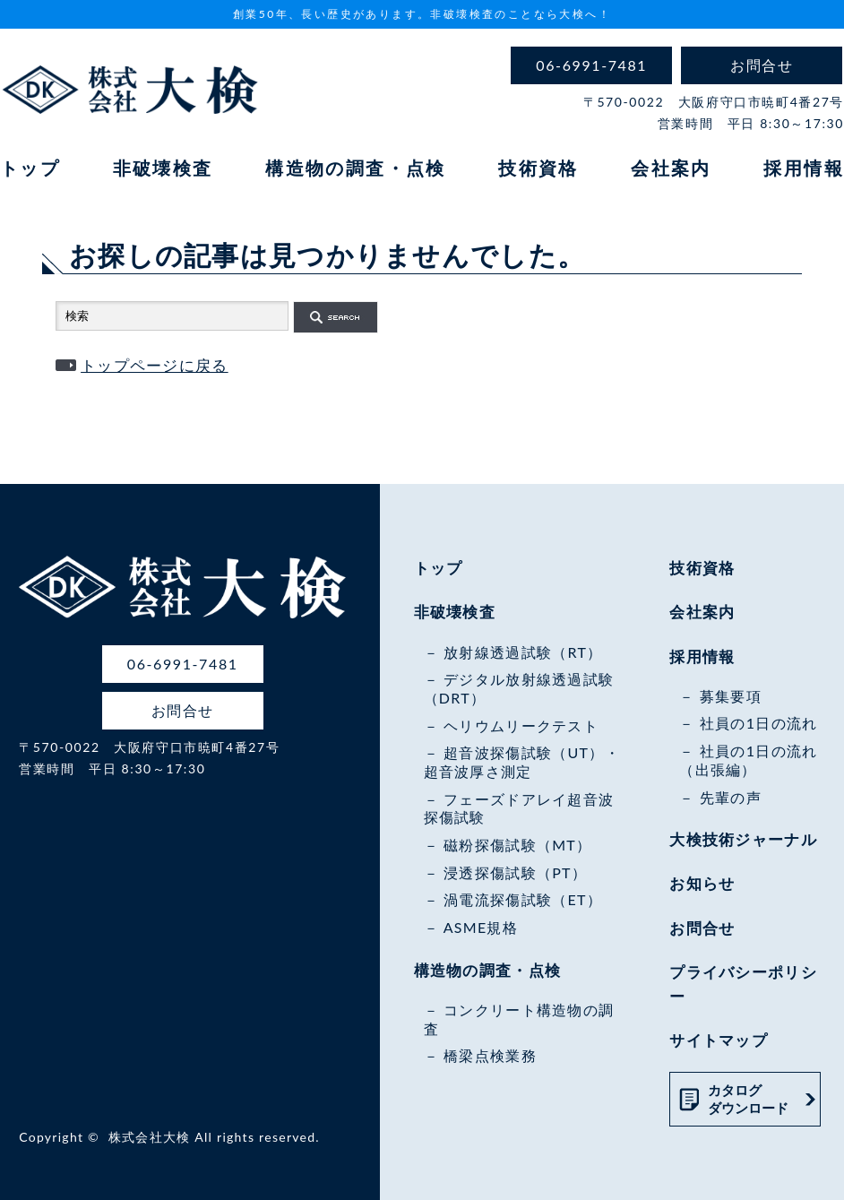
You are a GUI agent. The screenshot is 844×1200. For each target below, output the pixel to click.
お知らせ (702, 883)
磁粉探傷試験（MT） (517, 844)
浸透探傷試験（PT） (515, 872)
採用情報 (803, 167)
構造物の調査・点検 (355, 167)
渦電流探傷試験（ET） (523, 899)
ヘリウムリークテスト (521, 725)
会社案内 (671, 167)
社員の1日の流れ (759, 722)
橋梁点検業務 (490, 1055)
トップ (30, 167)
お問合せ (702, 928)
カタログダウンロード (748, 1099)
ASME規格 (481, 927)
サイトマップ (718, 1040)
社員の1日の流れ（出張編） (748, 760)
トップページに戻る (154, 365)
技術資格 (538, 167)
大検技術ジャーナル (743, 839)
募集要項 (731, 695)
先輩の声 (731, 797)
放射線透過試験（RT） (523, 651)
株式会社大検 (149, 1136)
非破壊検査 (163, 167)
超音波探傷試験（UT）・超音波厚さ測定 (522, 762)
